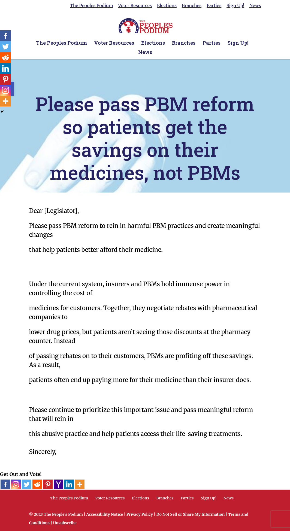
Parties (214, 5)
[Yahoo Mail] (58, 484)
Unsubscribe (65, 522)
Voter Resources (135, 5)
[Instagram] (16, 484)
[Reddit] (37, 484)
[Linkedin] (69, 484)
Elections (167, 5)
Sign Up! (235, 5)
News (255, 5)
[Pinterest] (48, 484)
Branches (191, 5)
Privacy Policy (139, 514)
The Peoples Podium (91, 5)
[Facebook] (5, 484)
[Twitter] (26, 484)
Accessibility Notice (104, 514)
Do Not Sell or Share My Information (190, 514)
